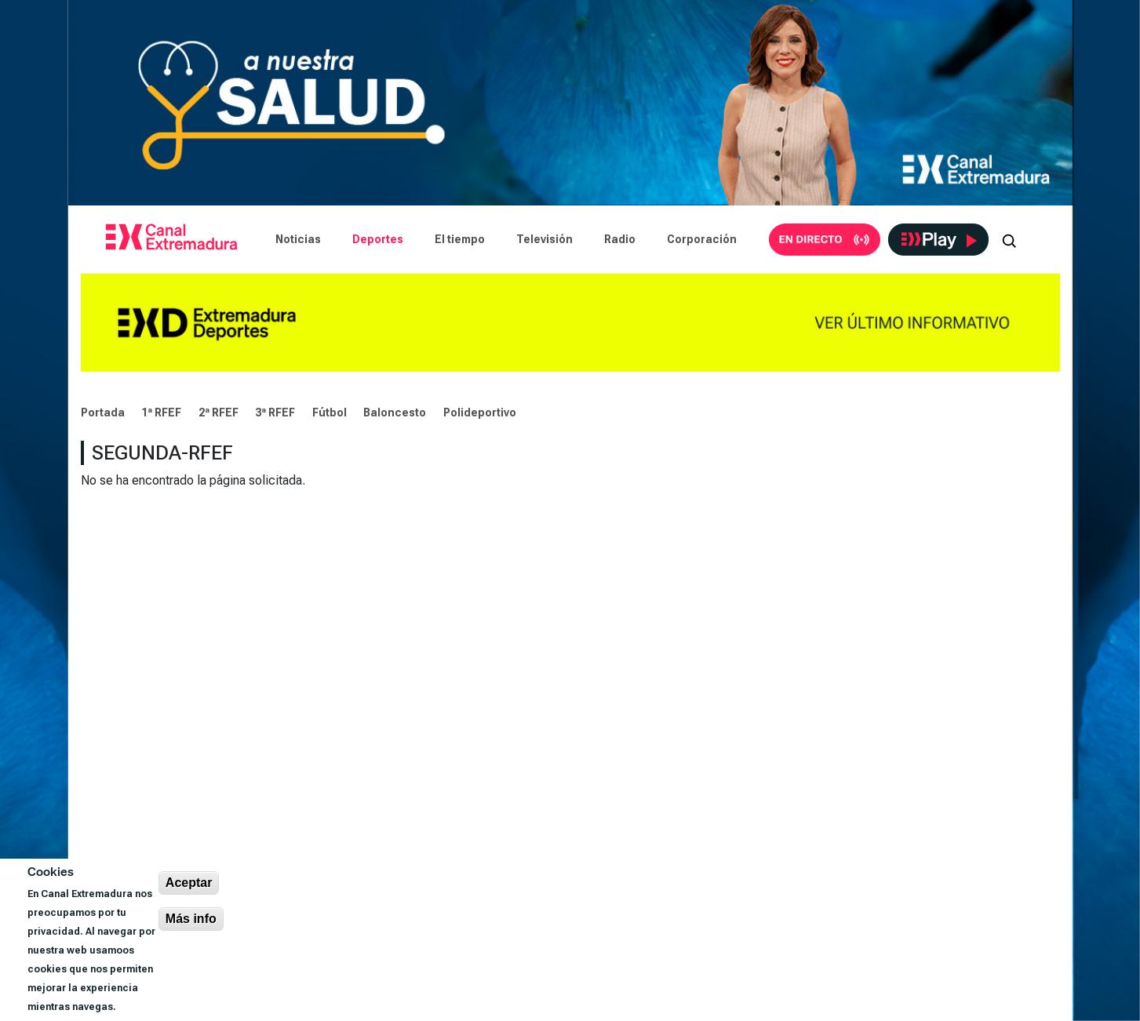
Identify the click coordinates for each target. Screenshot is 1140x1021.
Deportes (377, 239)
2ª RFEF (218, 412)
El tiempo (460, 239)
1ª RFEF (161, 412)
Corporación (702, 239)
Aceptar (189, 882)
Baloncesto (394, 412)
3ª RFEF (275, 412)
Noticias (298, 239)
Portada (103, 412)
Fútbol (329, 412)
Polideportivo (479, 412)
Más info (191, 918)
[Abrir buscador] (1008, 239)
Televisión (544, 239)
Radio (620, 239)
